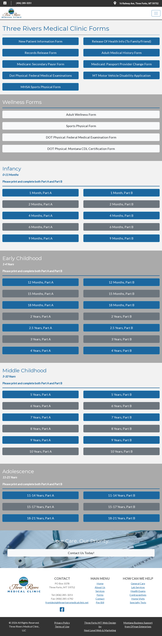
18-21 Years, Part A (40, 518)
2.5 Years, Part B (121, 328)
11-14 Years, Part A (40, 495)
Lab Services (138, 587)
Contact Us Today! (81, 553)
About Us (100, 587)
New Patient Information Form (40, 41)
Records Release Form (40, 53)
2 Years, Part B (121, 316)
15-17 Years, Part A (40, 507)
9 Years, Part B (121, 440)
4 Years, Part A (40, 350)
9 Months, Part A (41, 238)
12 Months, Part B (121, 282)
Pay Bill (100, 602)
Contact (100, 598)
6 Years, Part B (121, 406)
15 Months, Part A (40, 293)
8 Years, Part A (40, 428)
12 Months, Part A (40, 282)
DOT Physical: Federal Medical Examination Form (81, 137)
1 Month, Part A (40, 193)
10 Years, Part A (40, 451)
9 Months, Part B (121, 238)
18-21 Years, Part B (121, 518)
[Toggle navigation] (156, 13)
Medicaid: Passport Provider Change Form (121, 64)
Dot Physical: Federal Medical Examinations (40, 75)
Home (100, 583)
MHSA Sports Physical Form (41, 87)
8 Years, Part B (121, 428)
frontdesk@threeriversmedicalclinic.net (66, 602)
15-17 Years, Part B (121, 507)
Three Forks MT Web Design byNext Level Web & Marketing (100, 626)
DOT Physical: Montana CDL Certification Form (81, 149)
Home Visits (138, 598)
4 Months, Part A (41, 215)
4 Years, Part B (121, 350)
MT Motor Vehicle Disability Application (121, 75)
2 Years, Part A (40, 316)
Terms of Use (62, 626)
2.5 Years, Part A (40, 328)
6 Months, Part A (41, 227)
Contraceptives (138, 594)
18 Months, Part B (121, 305)
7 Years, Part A (40, 417)
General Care (138, 583)
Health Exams (138, 591)
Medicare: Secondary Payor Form (40, 64)
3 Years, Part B (121, 339)
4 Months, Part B (121, 215)
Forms (100, 594)
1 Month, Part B (121, 193)
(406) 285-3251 (24, 3)
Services (100, 591)
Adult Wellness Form (81, 114)
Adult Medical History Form (122, 53)
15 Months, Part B (121, 293)
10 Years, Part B (121, 451)
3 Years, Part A (40, 339)
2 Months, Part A (41, 204)
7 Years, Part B (121, 417)
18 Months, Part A (40, 305)
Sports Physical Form (81, 126)
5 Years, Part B (121, 394)
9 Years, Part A (40, 440)
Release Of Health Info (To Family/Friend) (121, 41)
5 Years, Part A (40, 394)
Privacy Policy (62, 622)
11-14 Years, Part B (121, 495)
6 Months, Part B (121, 227)
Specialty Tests (138, 602)
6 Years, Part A (40, 406)
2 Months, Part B (121, 204)
